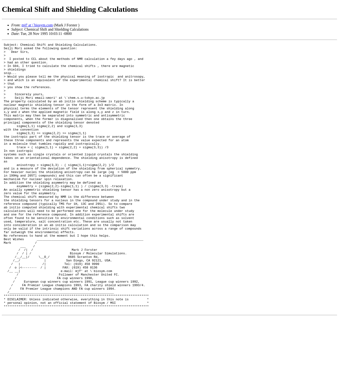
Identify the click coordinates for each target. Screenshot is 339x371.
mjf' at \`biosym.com (37, 25)
